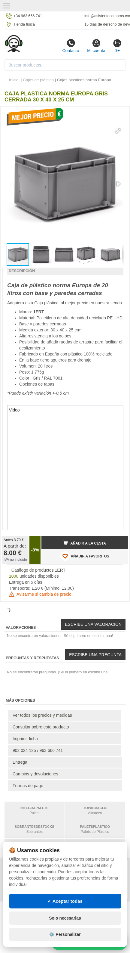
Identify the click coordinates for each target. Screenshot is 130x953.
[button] (118, 131)
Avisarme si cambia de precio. (41, 594)
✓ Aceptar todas (65, 901)
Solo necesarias (65, 918)
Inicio (14, 80)
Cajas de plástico (38, 80)
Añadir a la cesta (84, 543)
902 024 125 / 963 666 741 (38, 750)
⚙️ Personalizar (64, 934)
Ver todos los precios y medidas (42, 715)
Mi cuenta (96, 46)
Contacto (70, 46)
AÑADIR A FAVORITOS (84, 556)
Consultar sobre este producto (41, 727)
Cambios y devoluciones (35, 773)
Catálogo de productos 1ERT (38, 570)
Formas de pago (28, 785)
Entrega (20, 762)
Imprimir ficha (25, 738)
